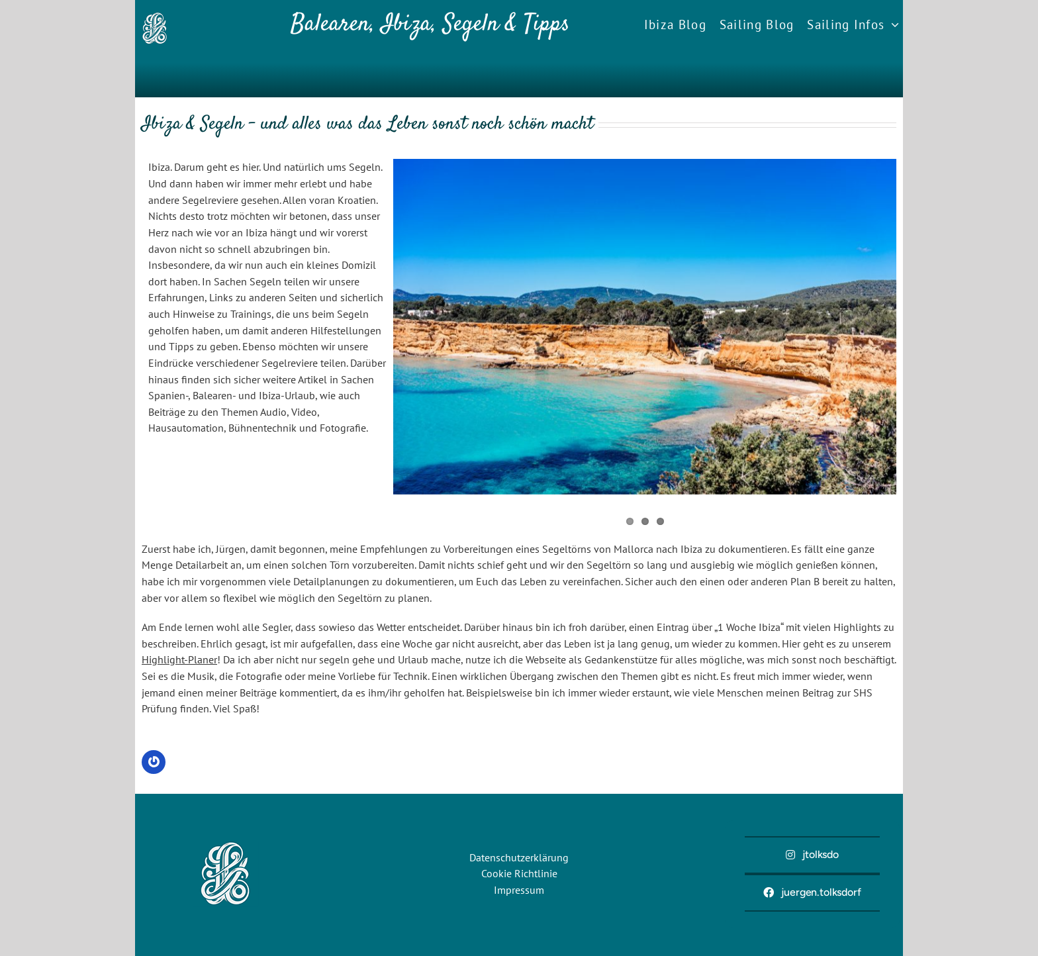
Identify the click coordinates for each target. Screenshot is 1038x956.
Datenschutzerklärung (519, 857)
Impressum (519, 889)
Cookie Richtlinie (519, 873)
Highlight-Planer (179, 659)
